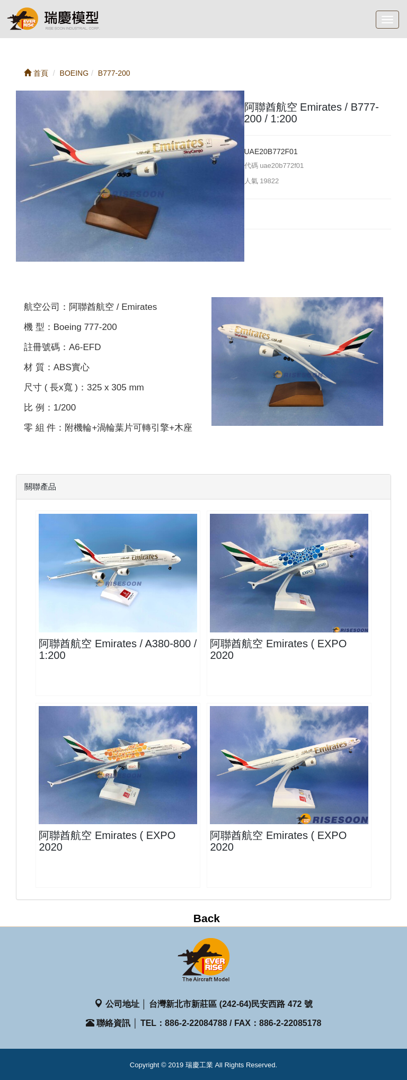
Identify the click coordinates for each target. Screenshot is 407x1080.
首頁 (36, 73)
